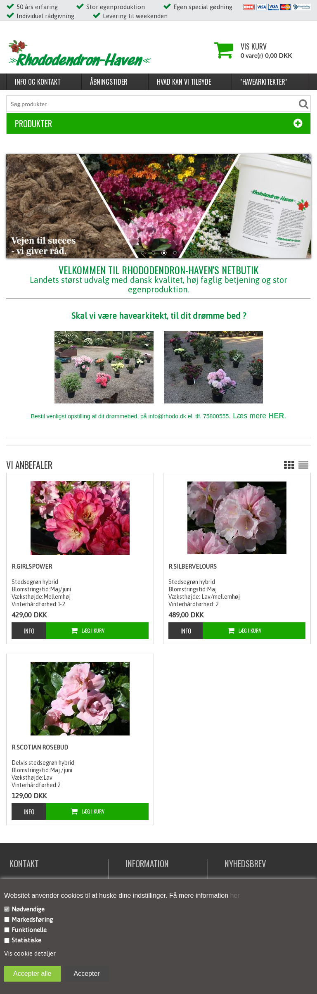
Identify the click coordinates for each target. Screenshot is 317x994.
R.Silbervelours (192, 566)
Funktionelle (29, 929)
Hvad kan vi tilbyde (184, 82)
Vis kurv (254, 46)
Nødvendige (28, 909)
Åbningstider (109, 82)
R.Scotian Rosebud (40, 747)
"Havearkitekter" (263, 82)
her (234, 895)
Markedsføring (32, 919)
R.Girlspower (32, 566)
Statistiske (26, 940)
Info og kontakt (38, 82)
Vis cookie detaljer (30, 953)
